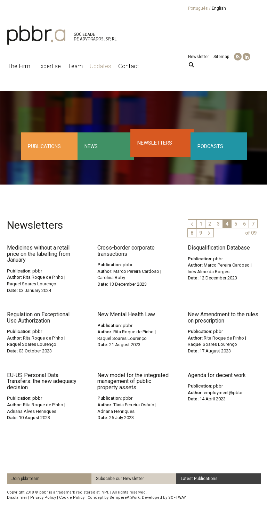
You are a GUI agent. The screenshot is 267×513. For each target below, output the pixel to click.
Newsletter (198, 56)
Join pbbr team (25, 478)
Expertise (49, 66)
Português (198, 8)
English (219, 8)
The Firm (18, 66)
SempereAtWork (125, 497)
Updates (100, 66)
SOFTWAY (177, 497)
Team (75, 66)
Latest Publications (199, 478)
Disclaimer (17, 497)
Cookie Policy (71, 497)
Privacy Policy (43, 497)
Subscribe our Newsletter (120, 478)
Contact (128, 66)
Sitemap (221, 56)
